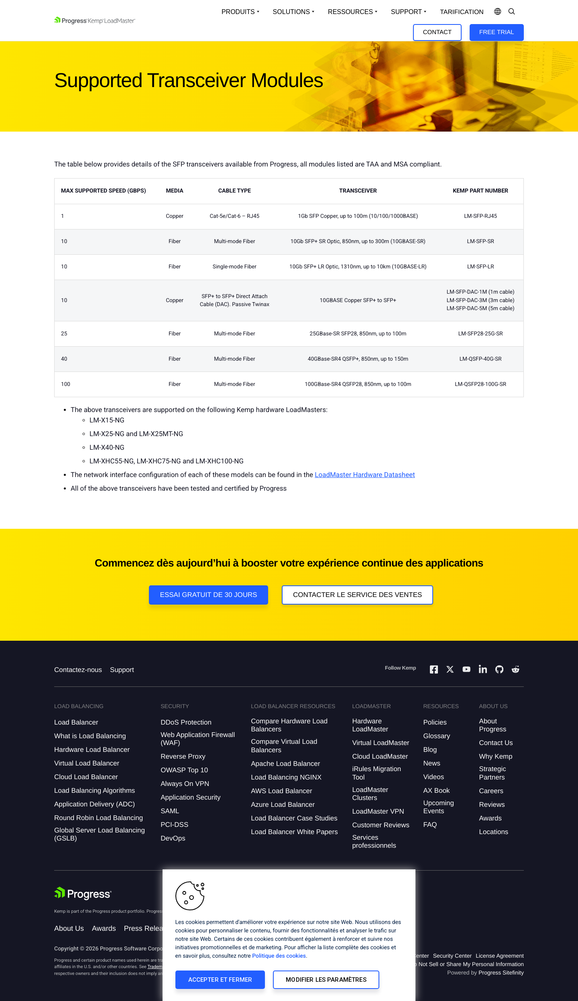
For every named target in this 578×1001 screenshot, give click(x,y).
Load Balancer (76, 722)
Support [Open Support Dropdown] (406, 11)
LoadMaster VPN (378, 811)
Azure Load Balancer (283, 804)
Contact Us (496, 743)
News (431, 763)
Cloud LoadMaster (380, 756)
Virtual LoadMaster (380, 743)
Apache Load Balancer (285, 764)
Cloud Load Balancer (86, 777)
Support (122, 670)
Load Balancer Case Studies (294, 818)
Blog (430, 749)
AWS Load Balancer (281, 791)
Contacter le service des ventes (357, 595)
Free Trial (496, 32)
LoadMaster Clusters (370, 794)
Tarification (462, 12)
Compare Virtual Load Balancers (284, 745)
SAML (170, 811)
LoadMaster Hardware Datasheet (365, 475)
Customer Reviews (380, 825)
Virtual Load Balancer (86, 763)
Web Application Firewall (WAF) (198, 739)
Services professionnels (374, 841)
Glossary (436, 736)
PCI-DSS (174, 824)
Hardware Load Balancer (92, 749)
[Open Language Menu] (497, 12)
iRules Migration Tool (376, 773)
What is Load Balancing (90, 736)
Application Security (190, 797)
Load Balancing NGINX (286, 777)
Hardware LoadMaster (370, 725)
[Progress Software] (83, 893)
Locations (494, 832)
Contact (437, 32)
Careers (491, 791)
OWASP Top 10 (184, 770)
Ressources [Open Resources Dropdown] (350, 11)
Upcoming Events (438, 807)
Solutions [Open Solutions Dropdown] (291, 11)
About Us (69, 928)
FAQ (430, 824)
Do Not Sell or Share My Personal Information (467, 964)
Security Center (452, 955)
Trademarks (159, 966)
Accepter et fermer (220, 979)
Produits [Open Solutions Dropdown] (238, 11)
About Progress (493, 725)
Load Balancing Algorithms (94, 790)
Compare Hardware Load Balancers (289, 725)
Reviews (492, 804)
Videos (433, 777)
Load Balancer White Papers (294, 832)
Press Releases (149, 928)
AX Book (436, 790)
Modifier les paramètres (326, 979)
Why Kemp (496, 756)
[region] (289, 935)
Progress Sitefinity (501, 972)
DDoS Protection (186, 722)
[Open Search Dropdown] (512, 12)
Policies (435, 722)
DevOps (173, 838)
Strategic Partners (492, 773)
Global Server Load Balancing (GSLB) (99, 834)
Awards (490, 818)
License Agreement (500, 955)
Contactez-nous (78, 670)
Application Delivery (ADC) (94, 804)
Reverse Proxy (183, 756)
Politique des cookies (279, 956)
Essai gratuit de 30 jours (208, 595)
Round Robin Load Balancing (98, 818)
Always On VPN (185, 784)
